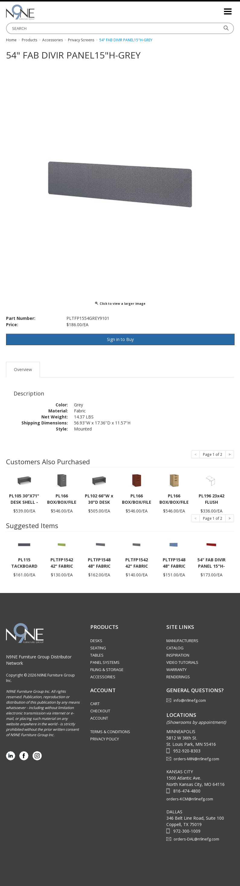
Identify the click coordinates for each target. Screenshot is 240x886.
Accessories (102, 676)
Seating (98, 648)
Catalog (175, 648)
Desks (96, 640)
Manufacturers (182, 640)
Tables (97, 655)
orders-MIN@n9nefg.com (196, 758)
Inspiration (177, 655)
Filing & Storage (106, 669)
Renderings (178, 676)
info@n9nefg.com (190, 700)
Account (99, 718)
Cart (95, 703)
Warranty (176, 669)
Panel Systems (105, 662)
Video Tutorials (182, 662)
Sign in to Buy (120, 339)
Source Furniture (36, 12)
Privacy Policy (104, 739)
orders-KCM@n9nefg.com (189, 799)
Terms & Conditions (110, 731)
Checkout (100, 711)
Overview (23, 369)
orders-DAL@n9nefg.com (196, 839)
